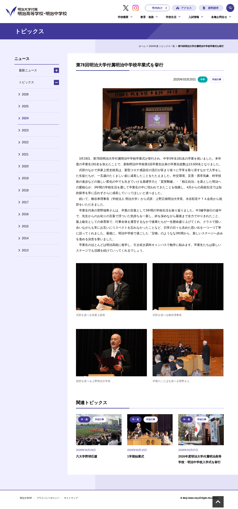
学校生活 (171, 17)
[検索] (230, 7)
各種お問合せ (219, 17)
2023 (25, 130)
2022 (25, 142)
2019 (25, 178)
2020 (25, 166)
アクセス (185, 8)
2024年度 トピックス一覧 (162, 46)
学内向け (156, 8)
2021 (25, 154)
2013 (25, 250)
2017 (25, 202)
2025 (25, 106)
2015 (25, 226)
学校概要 (123, 17)
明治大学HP (26, 498)
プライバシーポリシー (48, 498)
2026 (25, 94)
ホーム (142, 46)
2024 (25, 118)
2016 (25, 214)
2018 (25, 190)
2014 (25, 238)
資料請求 (212, 8)
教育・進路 (147, 17)
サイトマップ (71, 498)
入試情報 (193, 17)
